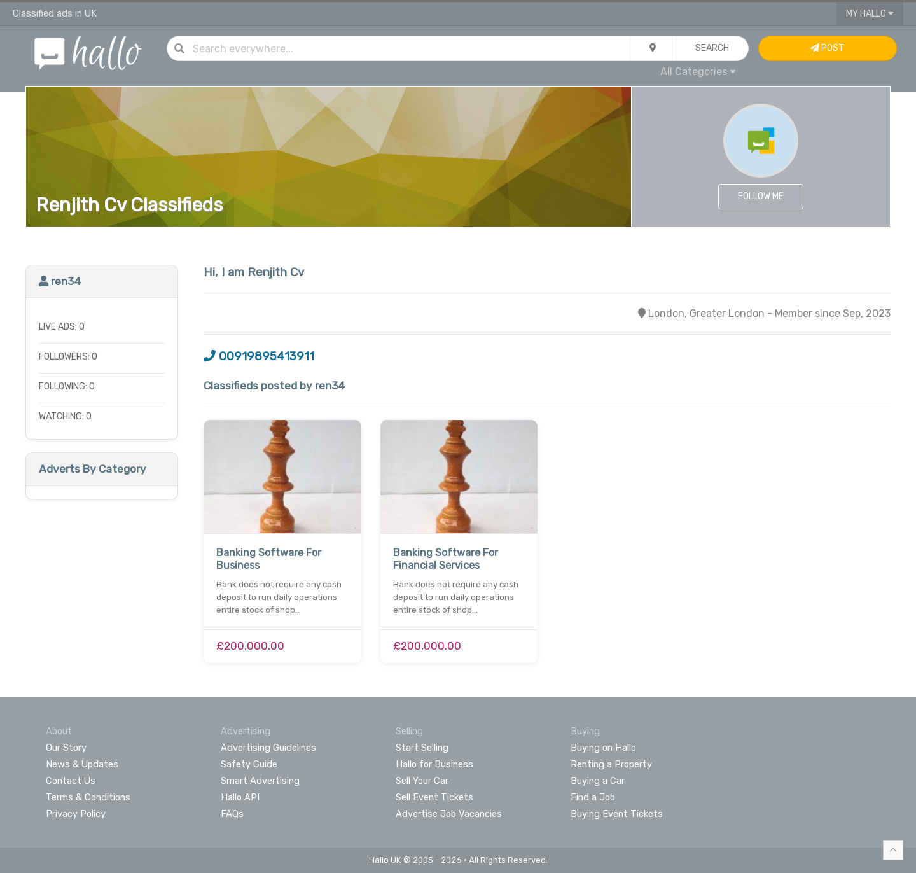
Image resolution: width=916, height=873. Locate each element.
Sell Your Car (422, 780)
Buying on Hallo (603, 747)
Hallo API (240, 797)
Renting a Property (611, 764)
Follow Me (761, 196)
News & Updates (82, 764)
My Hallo (870, 13)
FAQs (232, 814)
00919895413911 (259, 356)
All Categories (698, 72)
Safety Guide (249, 764)
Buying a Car (598, 780)
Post (827, 48)
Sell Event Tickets (434, 797)
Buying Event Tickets (617, 814)
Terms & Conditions (88, 797)
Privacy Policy (76, 814)
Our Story (66, 747)
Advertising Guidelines (268, 747)
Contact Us (70, 780)
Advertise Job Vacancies (449, 814)
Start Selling (422, 747)
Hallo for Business (434, 764)
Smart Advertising (260, 780)
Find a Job (593, 797)
